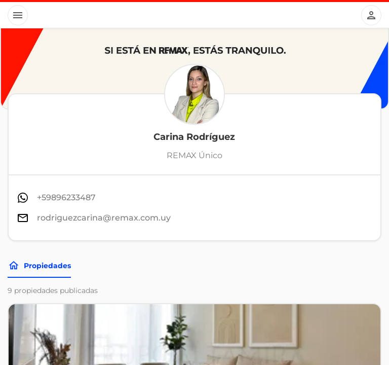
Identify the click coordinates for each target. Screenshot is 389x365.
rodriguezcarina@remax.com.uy (104, 218)
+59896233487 (66, 197)
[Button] (18, 15)
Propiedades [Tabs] (39, 266)
